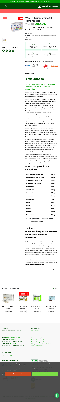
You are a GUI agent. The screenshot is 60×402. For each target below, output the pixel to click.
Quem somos (35, 330)
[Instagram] (11, 355)
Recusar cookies (18, 374)
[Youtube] (7, 355)
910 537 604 (13, 343)
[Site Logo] (48, 6)
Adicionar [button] (12, 311)
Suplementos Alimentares (49, 35)
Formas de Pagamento (38, 342)
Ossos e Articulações (37, 35)
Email (13, 49)
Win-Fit (27, 260)
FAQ (32, 336)
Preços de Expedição (37, 346)
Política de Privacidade (37, 340)
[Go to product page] (12, 298)
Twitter (7, 49)
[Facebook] (4, 355)
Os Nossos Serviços (36, 334)
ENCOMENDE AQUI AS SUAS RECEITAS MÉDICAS (30, 11)
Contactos (34, 332)
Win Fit (27, 37)
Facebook (3, 49)
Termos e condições (37, 338)
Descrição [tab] (29, 73)
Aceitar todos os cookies (45, 374)
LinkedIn (10, 49)
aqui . (42, 272)
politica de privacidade (28, 368)
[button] (3, 6)
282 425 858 (12, 339)
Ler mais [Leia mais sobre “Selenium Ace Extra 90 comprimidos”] (27, 311)
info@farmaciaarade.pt (13, 337)
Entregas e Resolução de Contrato (41, 344)
